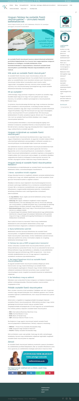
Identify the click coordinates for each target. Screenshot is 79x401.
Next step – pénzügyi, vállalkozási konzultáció (42, 5)
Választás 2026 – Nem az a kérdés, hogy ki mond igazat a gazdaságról (65, 65)
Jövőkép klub (33, 8)
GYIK (71, 5)
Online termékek (14, 8)
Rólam (11, 5)
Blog (16, 5)
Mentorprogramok (62, 5)
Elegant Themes (17, 399)
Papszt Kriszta (16, 24)
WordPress (33, 399)
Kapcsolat (23, 8)
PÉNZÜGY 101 (38, 24)
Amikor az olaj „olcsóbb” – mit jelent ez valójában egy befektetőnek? (65, 54)
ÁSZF (43, 392)
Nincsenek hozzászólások (22, 26)
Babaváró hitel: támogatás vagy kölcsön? (65, 74)
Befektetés (31, 24)
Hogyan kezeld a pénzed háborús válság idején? (65, 98)
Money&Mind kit (24, 5)
